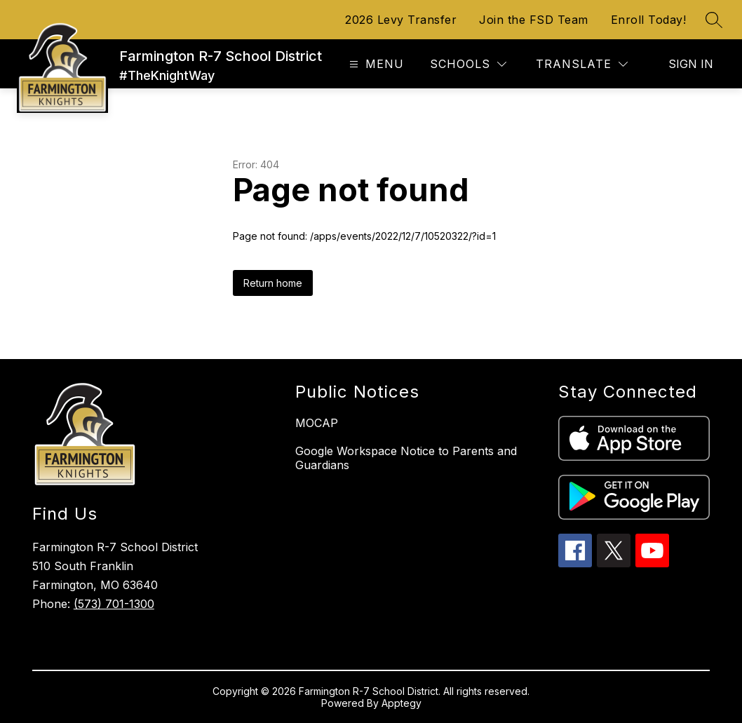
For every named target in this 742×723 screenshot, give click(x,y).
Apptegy (401, 703)
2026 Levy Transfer (401, 20)
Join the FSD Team (533, 20)
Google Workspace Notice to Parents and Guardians (406, 458)
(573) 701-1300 (114, 604)
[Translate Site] (581, 64)
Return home (272, 283)
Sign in (690, 64)
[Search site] (714, 19)
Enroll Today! (649, 20)
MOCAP (316, 423)
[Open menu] (375, 64)
